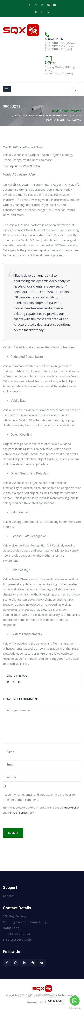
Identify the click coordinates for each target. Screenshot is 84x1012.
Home (55, 111)
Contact (9, 896)
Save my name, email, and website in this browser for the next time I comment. (40, 797)
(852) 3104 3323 (18, 934)
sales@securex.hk (19, 939)
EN (47, 12)
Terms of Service (18, 812)
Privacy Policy (71, 807)
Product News (71, 111)
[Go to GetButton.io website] (74, 1008)
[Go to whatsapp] (75, 1001)
